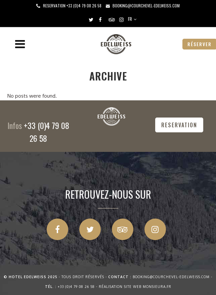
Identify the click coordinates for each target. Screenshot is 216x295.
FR (130, 18)
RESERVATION (179, 125)
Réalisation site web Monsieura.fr (135, 287)
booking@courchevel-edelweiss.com (146, 5)
